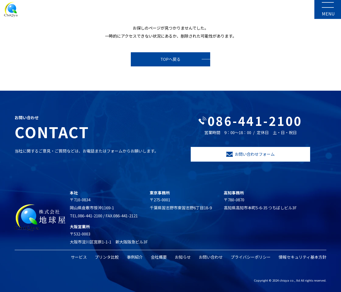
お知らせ (183, 257)
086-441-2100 (250, 121)
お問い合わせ (211, 257)
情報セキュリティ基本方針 (302, 257)
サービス (79, 257)
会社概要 (159, 257)
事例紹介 (135, 257)
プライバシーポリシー (251, 257)
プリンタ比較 (107, 257)
